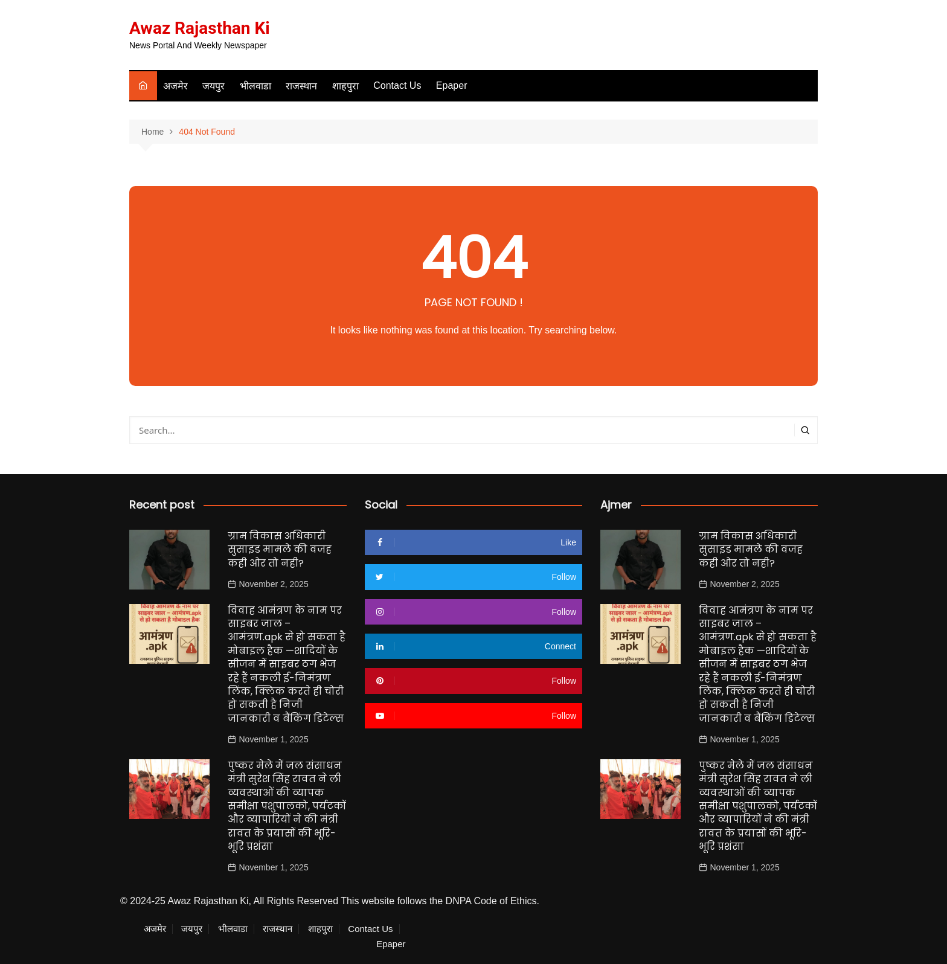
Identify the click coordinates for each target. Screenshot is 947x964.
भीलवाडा (255, 86)
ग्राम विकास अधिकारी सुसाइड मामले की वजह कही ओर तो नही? (280, 549)
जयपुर (213, 86)
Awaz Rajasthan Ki (199, 28)
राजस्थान (301, 86)
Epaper (451, 85)
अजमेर (175, 86)
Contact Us (397, 85)
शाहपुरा (345, 86)
